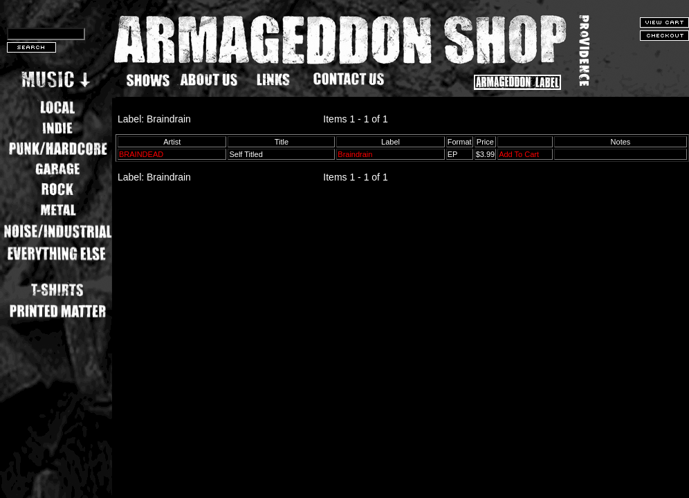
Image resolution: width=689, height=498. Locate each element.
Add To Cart (519, 154)
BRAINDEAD (141, 154)
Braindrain (355, 154)
